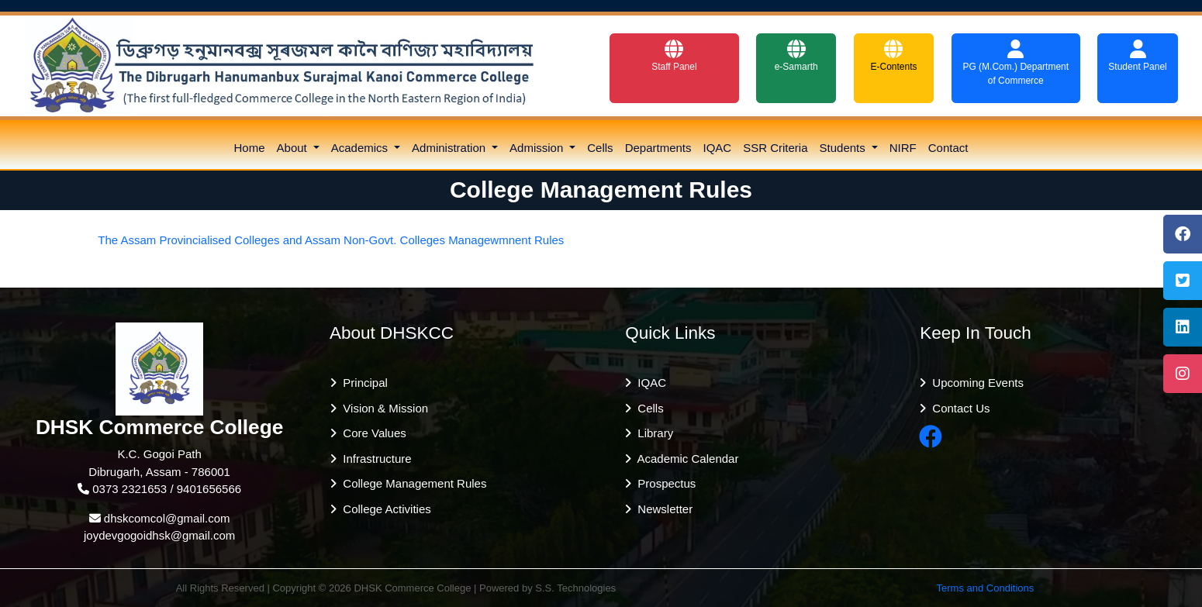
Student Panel (1137, 56)
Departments (658, 147)
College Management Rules (411, 483)
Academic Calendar (684, 458)
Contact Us (958, 408)
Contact (948, 147)
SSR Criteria (775, 147)
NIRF (903, 147)
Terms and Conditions (985, 588)
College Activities (384, 509)
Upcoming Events (975, 382)
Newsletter (662, 509)
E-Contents (893, 56)
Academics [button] (361, 147)
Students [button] (844, 147)
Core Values (371, 433)
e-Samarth (796, 56)
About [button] (293, 147)
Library (652, 433)
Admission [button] (537, 147)
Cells (600, 147)
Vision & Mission (382, 408)
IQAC (717, 147)
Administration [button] (450, 147)
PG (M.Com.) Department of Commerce (1015, 63)
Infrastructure (374, 458)
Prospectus (663, 483)
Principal (362, 382)
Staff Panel (674, 56)
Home (249, 147)
